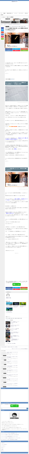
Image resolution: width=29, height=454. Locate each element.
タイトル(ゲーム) (3, 413)
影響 (13, 26)
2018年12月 (14, 443)
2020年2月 (14, 421)
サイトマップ (15, 13)
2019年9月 (14, 429)
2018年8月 (14, 450)
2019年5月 (14, 435)
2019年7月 (14, 432)
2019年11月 (14, 426)
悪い (17, 26)
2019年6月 (14, 434)
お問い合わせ (26, 13)
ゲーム (11, 26)
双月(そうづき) (12, 294)
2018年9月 (14, 448)
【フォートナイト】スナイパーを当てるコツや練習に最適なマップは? (9, 400)
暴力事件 (22, 26)
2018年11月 (14, 445)
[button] (1, 20)
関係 (25, 26)
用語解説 (4, 13)
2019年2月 (14, 440)
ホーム (1, 13)
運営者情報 (24, 452)
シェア (2, 28)
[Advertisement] (14, 7)
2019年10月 (14, 427)
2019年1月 (14, 442)
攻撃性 (19, 26)
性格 (15, 26)
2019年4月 (14, 437)
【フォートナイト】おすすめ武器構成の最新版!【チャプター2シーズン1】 (9, 403)
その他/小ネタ (7, 26)
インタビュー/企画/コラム (4, 411)
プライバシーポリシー (21, 13)
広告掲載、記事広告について (10, 13)
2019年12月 (14, 424)
